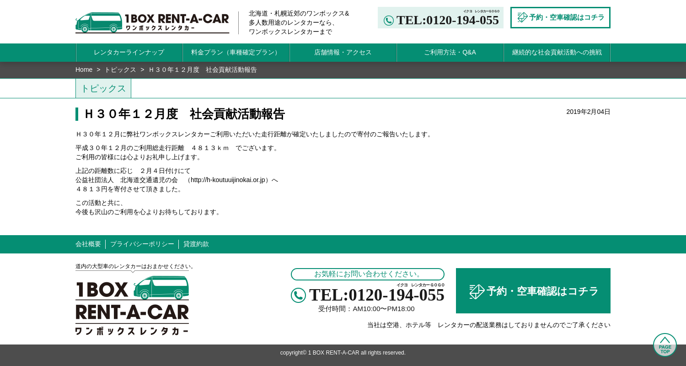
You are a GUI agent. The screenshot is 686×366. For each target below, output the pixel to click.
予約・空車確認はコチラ (533, 291)
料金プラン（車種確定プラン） (236, 52)
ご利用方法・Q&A (450, 52)
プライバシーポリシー (142, 244)
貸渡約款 (196, 244)
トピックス (120, 69)
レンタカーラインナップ (129, 52)
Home (83, 69)
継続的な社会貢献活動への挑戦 (557, 52)
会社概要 (88, 244)
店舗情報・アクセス (343, 52)
